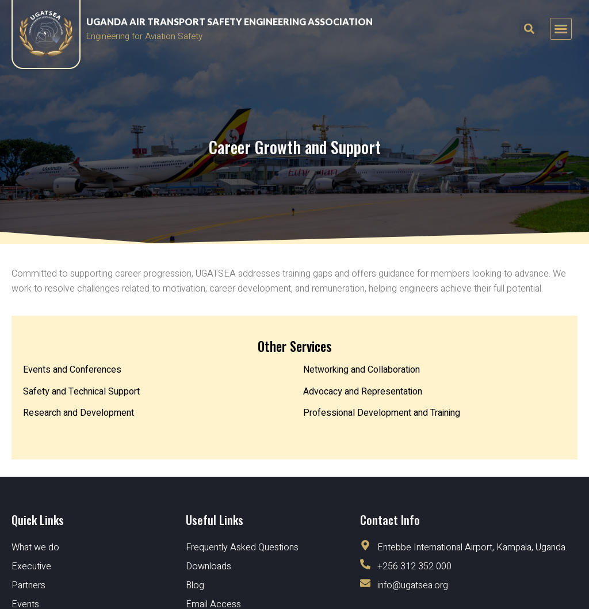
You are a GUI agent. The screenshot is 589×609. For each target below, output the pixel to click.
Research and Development (78, 413)
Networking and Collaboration (361, 370)
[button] (561, 29)
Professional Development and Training (381, 413)
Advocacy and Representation (362, 392)
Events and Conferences (72, 370)
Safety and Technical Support (81, 392)
